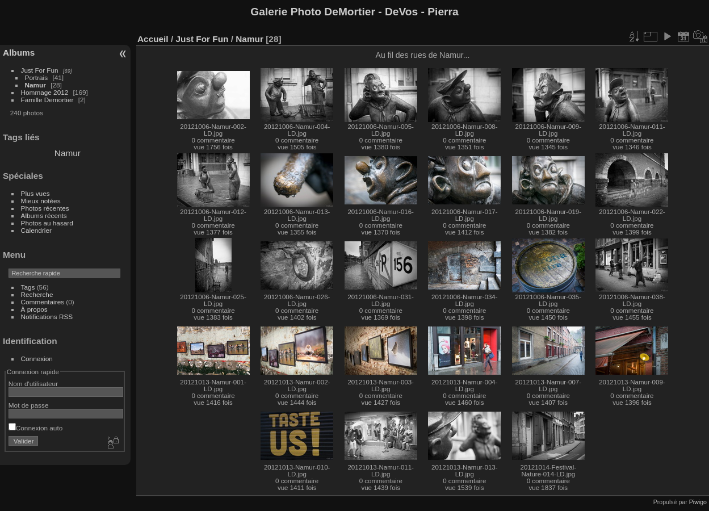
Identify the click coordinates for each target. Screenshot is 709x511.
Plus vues (35, 193)
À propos (34, 309)
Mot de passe (29, 405)
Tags (28, 287)
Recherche (37, 294)
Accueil (153, 39)
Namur (35, 85)
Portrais (36, 77)
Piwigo (698, 502)
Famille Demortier (47, 99)
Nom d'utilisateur (33, 383)
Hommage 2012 (45, 92)
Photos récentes (45, 208)
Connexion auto (35, 428)
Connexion (37, 358)
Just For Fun (39, 70)
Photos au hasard (47, 223)
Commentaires (43, 301)
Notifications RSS (47, 316)
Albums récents (44, 215)
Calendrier (36, 230)
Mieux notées (41, 200)
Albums (19, 52)
